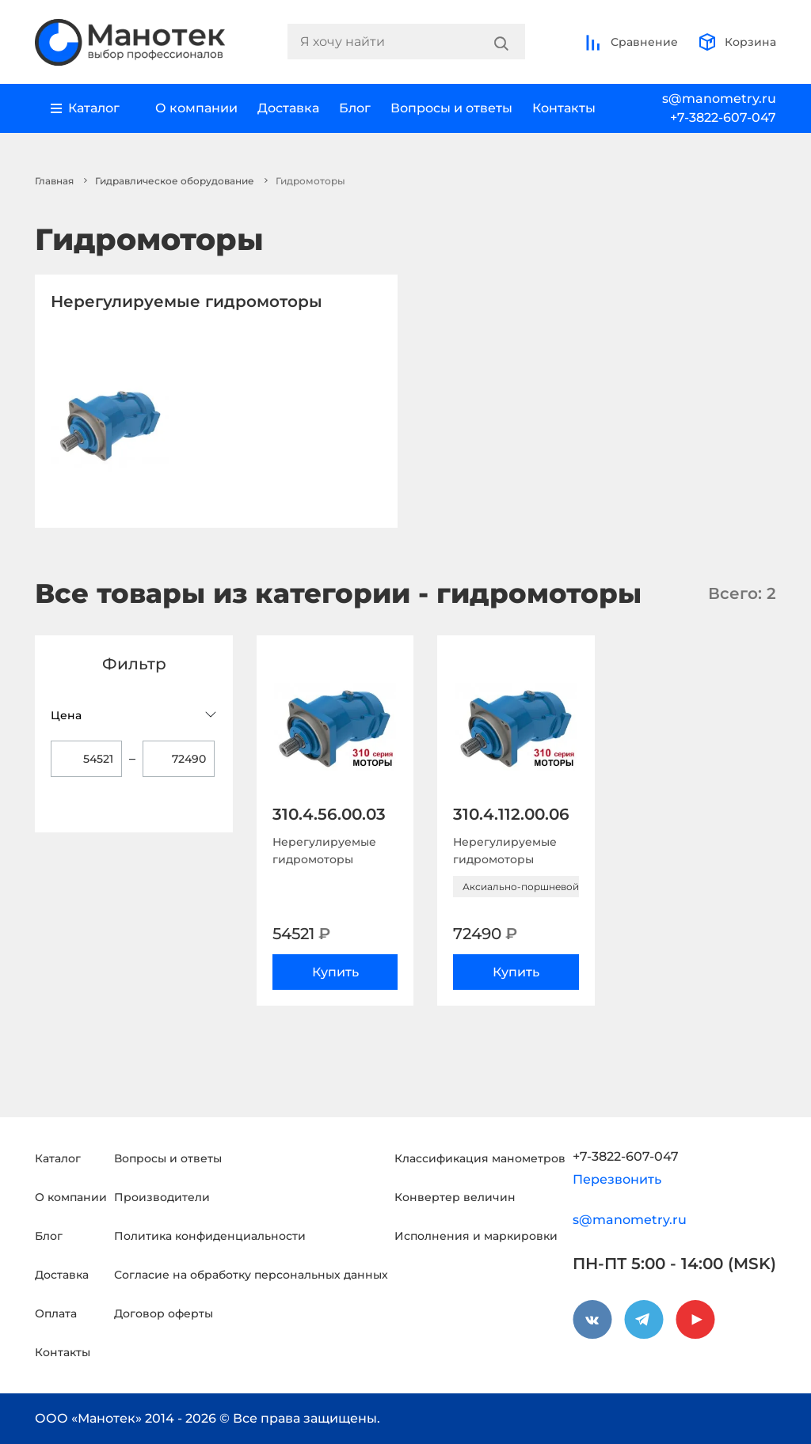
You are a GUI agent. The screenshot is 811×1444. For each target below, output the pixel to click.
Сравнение (631, 41)
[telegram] (644, 1320)
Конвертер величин (455, 1197)
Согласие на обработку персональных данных (251, 1275)
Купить (335, 972)
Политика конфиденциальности (210, 1236)
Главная (54, 181)
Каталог (58, 1158)
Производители (162, 1197)
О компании (196, 108)
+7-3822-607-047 (723, 117)
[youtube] (695, 1320)
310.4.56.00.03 (329, 814)
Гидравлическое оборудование (174, 181)
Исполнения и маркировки (476, 1236)
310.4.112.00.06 (511, 814)
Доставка (288, 108)
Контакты (564, 108)
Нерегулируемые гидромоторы (186, 301)
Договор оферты (163, 1313)
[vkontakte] (592, 1320)
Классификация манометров (479, 1158)
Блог (355, 108)
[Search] (501, 42)
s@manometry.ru (719, 98)
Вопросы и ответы (451, 108)
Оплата (56, 1313)
